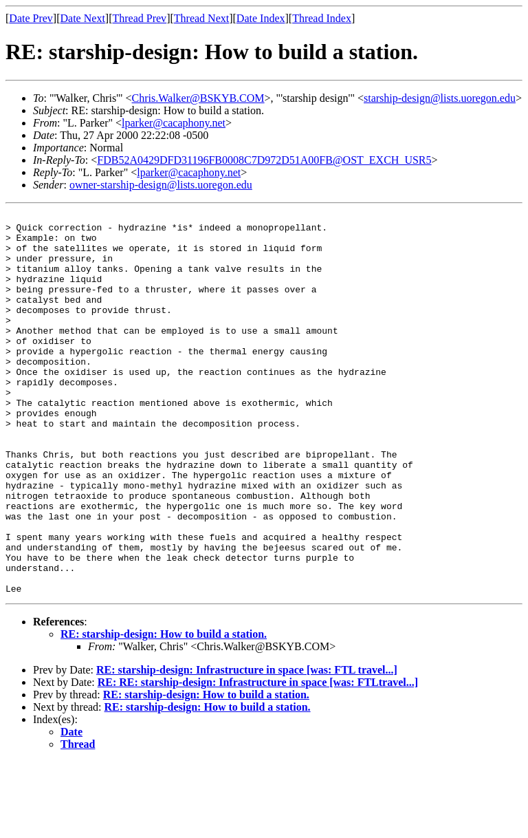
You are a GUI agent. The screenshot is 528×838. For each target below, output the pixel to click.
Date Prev (31, 18)
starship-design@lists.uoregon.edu (440, 98)
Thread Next (201, 18)
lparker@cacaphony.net (174, 123)
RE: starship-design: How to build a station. (163, 710)
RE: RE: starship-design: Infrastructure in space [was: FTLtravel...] (258, 758)
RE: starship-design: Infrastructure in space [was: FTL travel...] (246, 746)
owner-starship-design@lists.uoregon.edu (160, 185)
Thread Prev (139, 18)
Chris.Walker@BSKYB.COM (198, 98)
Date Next (82, 18)
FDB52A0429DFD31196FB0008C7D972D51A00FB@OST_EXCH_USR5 (264, 160)
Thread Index (321, 18)
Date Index (260, 18)
